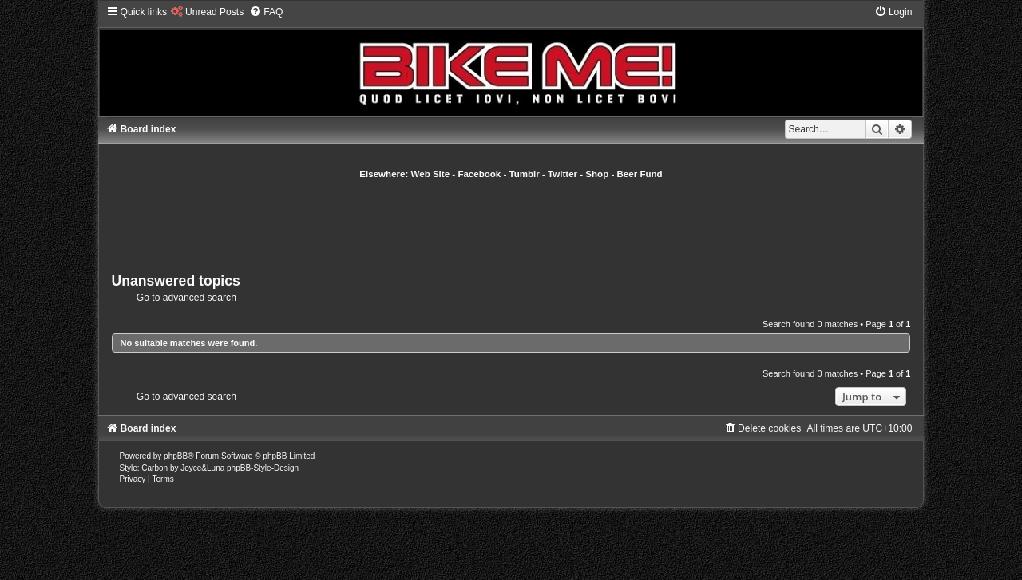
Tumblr (524, 174)
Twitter (562, 174)
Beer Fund (640, 174)
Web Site (430, 174)
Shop (596, 174)
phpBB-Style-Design (263, 468)
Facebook (479, 174)
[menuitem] (207, 12)
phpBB (176, 456)
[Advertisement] (511, 224)
